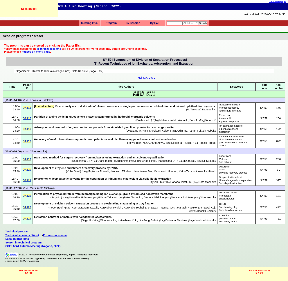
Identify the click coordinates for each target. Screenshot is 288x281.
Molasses (224, 159)
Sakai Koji (209, 207)
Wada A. (183, 120)
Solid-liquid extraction (230, 183)
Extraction (224, 115)
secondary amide (228, 221)
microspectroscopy (229, 107)
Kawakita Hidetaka (41, 100)
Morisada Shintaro (182, 197)
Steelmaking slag (228, 207)
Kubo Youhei (136, 207)
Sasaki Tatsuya (159, 207)
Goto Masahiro (207, 182)
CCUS (222, 204)
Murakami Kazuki (88, 207)
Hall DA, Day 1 (147, 77)
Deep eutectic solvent (230, 177)
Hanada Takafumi (180, 182)
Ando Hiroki (149, 160)
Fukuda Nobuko (206, 130)
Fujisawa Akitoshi (98, 171)
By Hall (154, 23)
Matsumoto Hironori (165, 171)
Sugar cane (225, 156)
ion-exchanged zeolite (230, 125)
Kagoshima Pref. (125, 160)
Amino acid (225, 118)
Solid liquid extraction (230, 210)
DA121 (27, 180)
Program (111, 23)
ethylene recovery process (233, 172)
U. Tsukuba (193, 109)
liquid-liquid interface (230, 110)
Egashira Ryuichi (181, 142)
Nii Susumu (209, 160)
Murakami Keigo (159, 130)
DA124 (27, 218)
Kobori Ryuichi (113, 207)
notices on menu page (36, 51)
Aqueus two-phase (229, 121)
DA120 (27, 169)
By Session (133, 23)
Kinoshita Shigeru (205, 210)
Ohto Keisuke (38, 151)
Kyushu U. (156, 182)
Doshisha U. (143, 120)
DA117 (27, 141)
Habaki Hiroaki (207, 142)
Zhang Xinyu (156, 142)
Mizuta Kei (189, 160)
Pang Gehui (150, 220)
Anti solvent (225, 162)
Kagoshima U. (80, 160)
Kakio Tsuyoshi (188, 171)
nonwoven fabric (228, 192)
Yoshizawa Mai (143, 171)
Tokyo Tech (134, 142)
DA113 (27, 107)
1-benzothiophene (228, 129)
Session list (28, 8)
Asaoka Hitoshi (207, 171)
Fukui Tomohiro (133, 197)
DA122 (27, 195)
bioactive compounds (230, 139)
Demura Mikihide (154, 197)
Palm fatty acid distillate (231, 136)
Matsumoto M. (168, 120)
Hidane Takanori (108, 197)
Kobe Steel (73, 171)
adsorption (224, 131)
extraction (224, 215)
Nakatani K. (209, 109)
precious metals (227, 218)
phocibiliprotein (227, 198)
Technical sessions (49, 48)
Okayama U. (134, 130)
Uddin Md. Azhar (186, 130)
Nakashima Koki (127, 220)
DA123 (27, 207)
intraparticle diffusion (230, 104)
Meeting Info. (89, 23)
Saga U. (56, 197)
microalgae (225, 195)
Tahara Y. (210, 120)
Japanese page (277, 1)
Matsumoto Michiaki (42, 188)
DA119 (27, 159)
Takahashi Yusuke (186, 207)
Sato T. (194, 120)
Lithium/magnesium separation (235, 180)
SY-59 (263, 107)
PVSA (222, 169)
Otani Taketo (105, 160)
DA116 (27, 129)
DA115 (27, 118)
